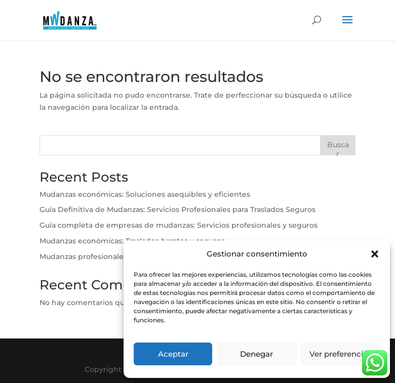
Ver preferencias (340, 354)
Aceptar (173, 354)
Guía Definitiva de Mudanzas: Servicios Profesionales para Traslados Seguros (177, 209)
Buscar (338, 147)
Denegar (256, 354)
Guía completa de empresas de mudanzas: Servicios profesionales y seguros (179, 225)
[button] (375, 254)
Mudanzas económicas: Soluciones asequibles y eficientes (145, 194)
